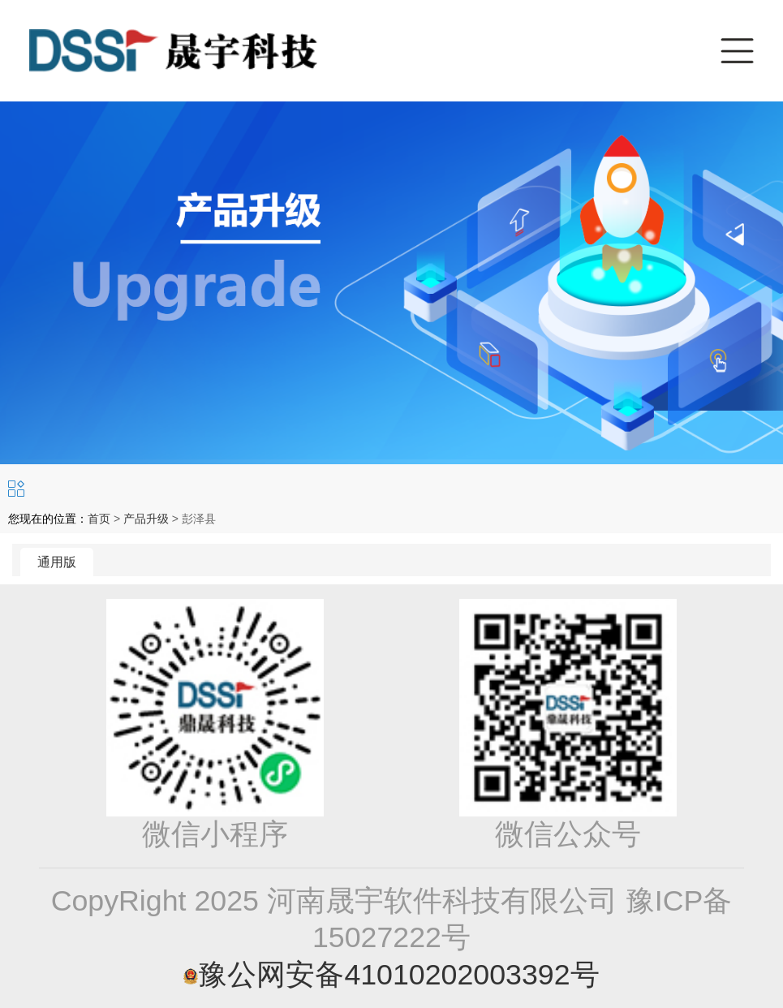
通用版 (56, 562)
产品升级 (146, 518)
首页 (99, 518)
